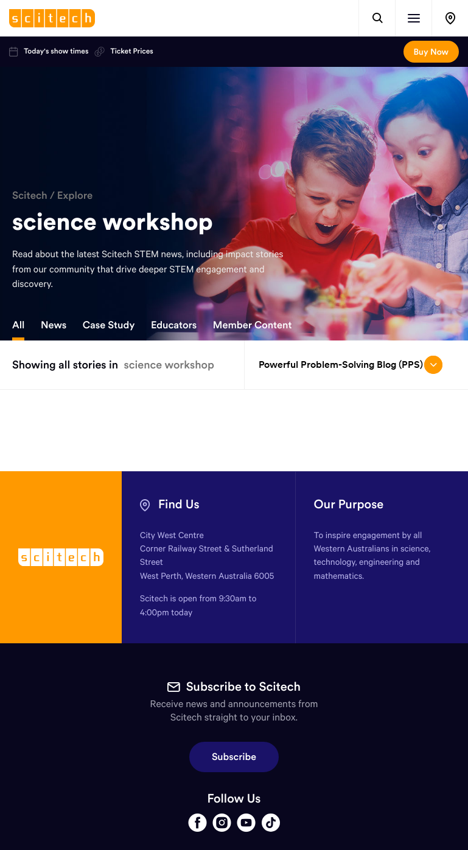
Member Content (252, 325)
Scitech (29, 195)
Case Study (109, 325)
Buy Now (431, 51)
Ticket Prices (123, 52)
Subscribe (234, 757)
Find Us (179, 504)
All (18, 325)
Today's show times (48, 52)
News (53, 325)
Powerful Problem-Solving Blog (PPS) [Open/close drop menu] (350, 365)
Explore (75, 195)
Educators (174, 325)
